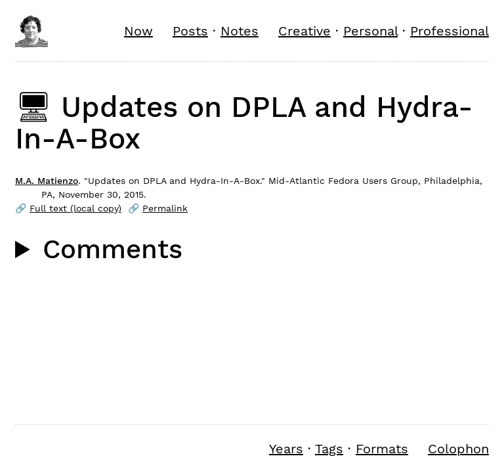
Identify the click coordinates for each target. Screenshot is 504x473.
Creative (304, 31)
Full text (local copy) (75, 208)
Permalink (165, 208)
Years (286, 449)
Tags (329, 449)
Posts (190, 31)
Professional (449, 31)
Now (138, 31)
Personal (370, 31)
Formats (382, 449)
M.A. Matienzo (46, 180)
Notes (239, 31)
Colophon (458, 449)
